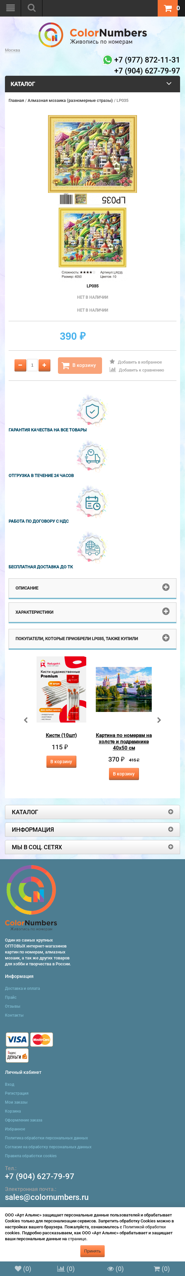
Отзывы (12, 1006)
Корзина (13, 1111)
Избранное (15, 1129)
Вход (9, 1084)
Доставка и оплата (22, 988)
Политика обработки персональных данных (46, 1138)
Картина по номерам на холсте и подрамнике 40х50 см (124, 741)
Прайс (10, 997)
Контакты (14, 1015)
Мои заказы (16, 1102)
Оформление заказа (23, 1120)
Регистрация (17, 1093)
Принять (92, 1251)
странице (77, 1238)
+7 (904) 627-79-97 (39, 1176)
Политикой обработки (144, 1226)
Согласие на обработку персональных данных (48, 1147)
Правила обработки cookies (31, 1156)
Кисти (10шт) (61, 735)
